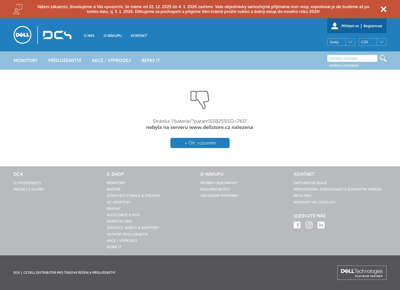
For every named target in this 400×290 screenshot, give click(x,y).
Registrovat (373, 26)
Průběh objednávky (219, 183)
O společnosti (27, 183)
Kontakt (139, 36)
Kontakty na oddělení (314, 202)
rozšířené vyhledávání (344, 65)
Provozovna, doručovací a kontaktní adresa (337, 189)
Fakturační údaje (310, 183)
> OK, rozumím (200, 143)
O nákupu (113, 36)
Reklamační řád (215, 189)
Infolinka (302, 196)
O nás (89, 36)
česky (334, 42)
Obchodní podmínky (219, 196)
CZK (364, 42)
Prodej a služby (29, 189)
